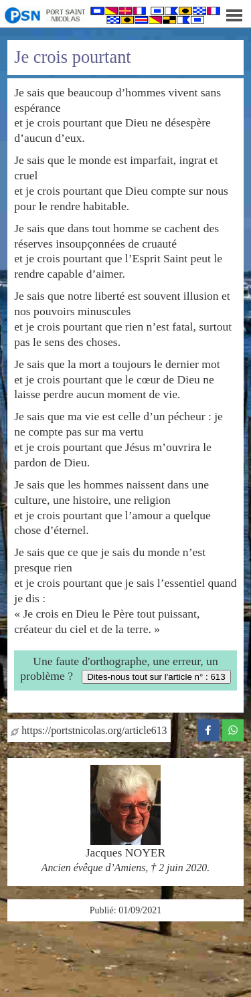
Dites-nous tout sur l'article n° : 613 (156, 677)
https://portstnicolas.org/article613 (89, 730)
